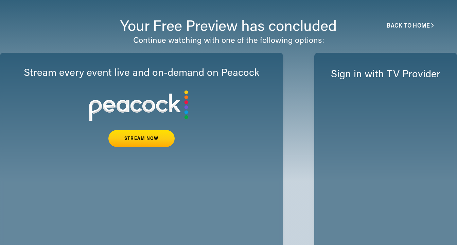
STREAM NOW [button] (141, 138)
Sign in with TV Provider (385, 75)
